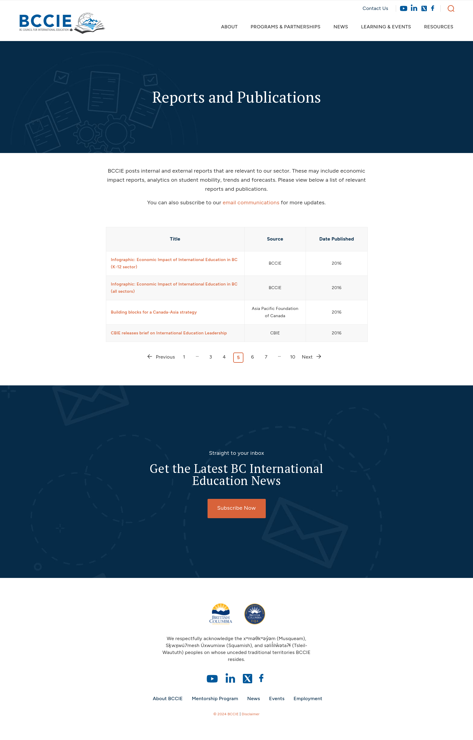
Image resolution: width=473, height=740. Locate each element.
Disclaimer (250, 714)
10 (293, 357)
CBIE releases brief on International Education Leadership (169, 333)
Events (276, 698)
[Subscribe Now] (237, 508)
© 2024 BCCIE (226, 714)
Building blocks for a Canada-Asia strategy (154, 312)
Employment (308, 698)
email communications (251, 202)
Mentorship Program (215, 698)
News (253, 698)
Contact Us (375, 8)
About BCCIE (168, 698)
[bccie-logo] (63, 26)
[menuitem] (232, 27)
